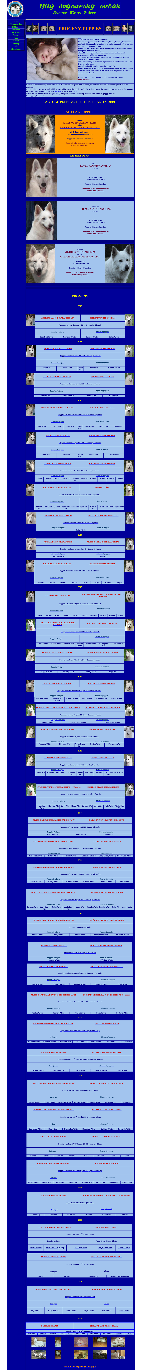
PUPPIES (92, 28)
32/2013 (70, 91)
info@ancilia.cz (84, 79)
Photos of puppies (106, 1209)
